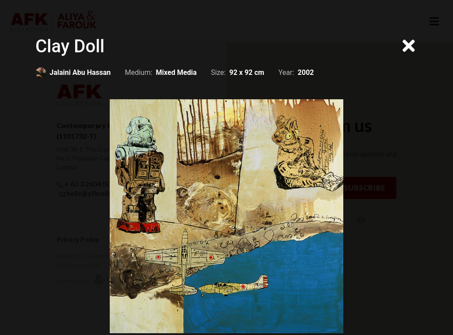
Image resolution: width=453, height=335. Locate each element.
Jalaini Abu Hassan (80, 72)
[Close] (409, 46)
